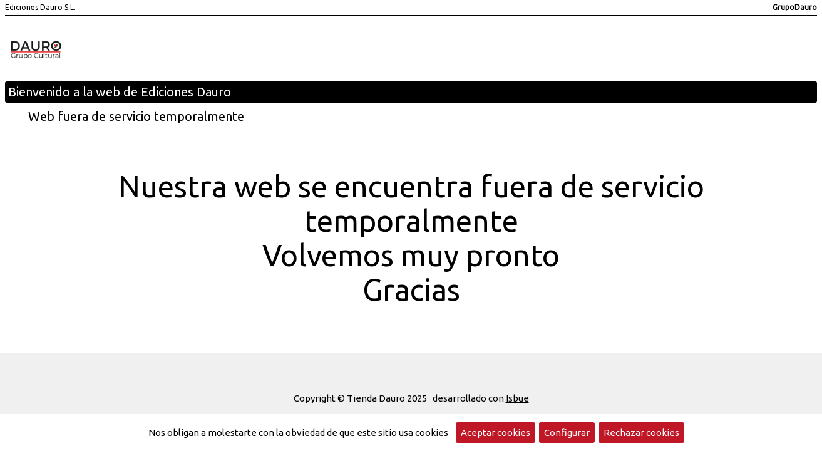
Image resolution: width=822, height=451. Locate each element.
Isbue (517, 398)
